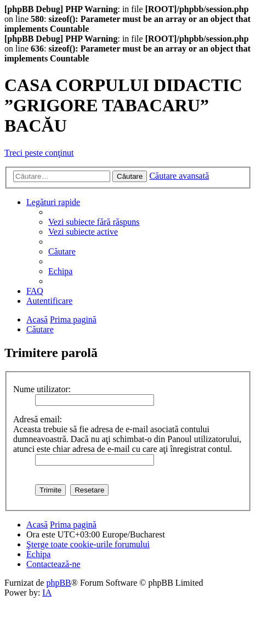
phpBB (58, 582)
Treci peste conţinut (39, 152)
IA (47, 592)
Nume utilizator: (42, 389)
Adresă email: (37, 419)
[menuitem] (94, 221)
